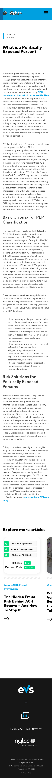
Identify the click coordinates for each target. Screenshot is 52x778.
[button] (46, 12)
